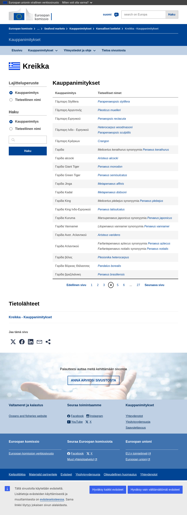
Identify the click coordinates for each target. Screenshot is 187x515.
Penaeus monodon (110, 166)
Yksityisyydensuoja (138, 421)
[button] (13, 341)
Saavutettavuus (136, 427)
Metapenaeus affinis (111, 183)
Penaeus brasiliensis (111, 274)
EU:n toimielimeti (137, 453)
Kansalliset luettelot (108, 28)
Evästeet (66, 474)
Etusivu (17, 50)
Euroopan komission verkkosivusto (31, 453)
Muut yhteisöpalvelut (80, 459)
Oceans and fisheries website (28, 416)
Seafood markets (54, 28)
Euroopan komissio (21, 28)
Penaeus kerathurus (156, 149)
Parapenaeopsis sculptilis (114, 132)
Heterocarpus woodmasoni (115, 127)
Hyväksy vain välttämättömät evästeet (155, 489)
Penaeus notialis (157, 248)
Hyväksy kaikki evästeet (107, 489)
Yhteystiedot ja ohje (77, 50)
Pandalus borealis (109, 265)
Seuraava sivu (154, 285)
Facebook (75, 453)
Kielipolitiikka (17, 474)
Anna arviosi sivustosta (93, 380)
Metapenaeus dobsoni (112, 192)
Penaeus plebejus (151, 200)
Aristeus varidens (109, 234)
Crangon (103, 141)
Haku (171, 14)
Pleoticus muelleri (109, 110)
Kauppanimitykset (81, 28)
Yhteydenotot (134, 416)
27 (139, 285)
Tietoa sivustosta (113, 50)
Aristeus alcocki (108, 158)
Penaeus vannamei (156, 226)
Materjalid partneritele (43, 474)
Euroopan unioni (136, 459)
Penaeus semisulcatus (112, 175)
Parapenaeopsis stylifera (114, 101)
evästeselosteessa (52, 499)
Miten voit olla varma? (77, 2)
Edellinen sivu (76, 285)
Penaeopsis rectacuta (112, 118)
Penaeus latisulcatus (111, 209)
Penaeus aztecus (159, 243)
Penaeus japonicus (159, 218)
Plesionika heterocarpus (113, 257)
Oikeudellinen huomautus (120, 474)
